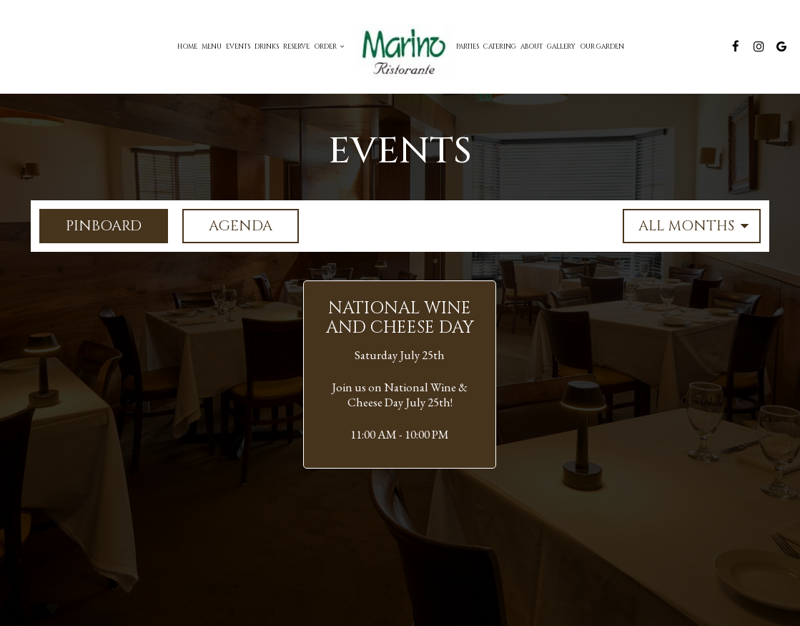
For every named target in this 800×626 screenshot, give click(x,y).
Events (238, 46)
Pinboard (90, 225)
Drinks (267, 46)
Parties (467, 46)
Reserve (296, 46)
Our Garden (602, 46)
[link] (400, 47)
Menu (212, 46)
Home (187, 46)
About (531, 46)
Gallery (561, 46)
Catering (499, 46)
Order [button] (329, 46)
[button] (399, 374)
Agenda (227, 225)
